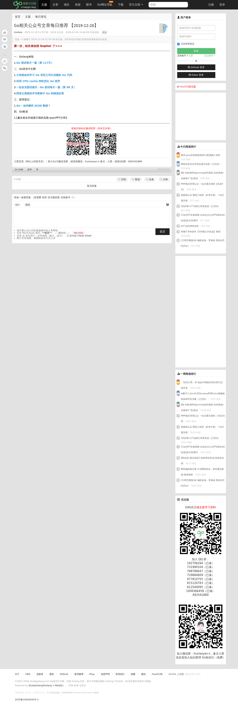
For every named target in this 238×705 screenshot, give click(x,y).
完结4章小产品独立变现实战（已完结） (200, 206)
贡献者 (39, 674)
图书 (89, 4)
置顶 (104, 32)
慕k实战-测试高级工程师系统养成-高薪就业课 (202, 461)
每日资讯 (40, 16)
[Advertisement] (203, 116)
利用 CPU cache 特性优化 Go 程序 (38, 81)
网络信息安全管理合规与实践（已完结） (201, 164)
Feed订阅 (157, 674)
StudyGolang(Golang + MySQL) (45, 685)
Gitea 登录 (196, 75)
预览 (27, 204)
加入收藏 (19, 169)
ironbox (18, 32)
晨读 (51, 674)
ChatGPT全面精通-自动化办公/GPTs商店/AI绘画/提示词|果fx (203, 218)
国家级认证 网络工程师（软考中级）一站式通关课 (202, 198)
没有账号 (65, 197)
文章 (55, 4)
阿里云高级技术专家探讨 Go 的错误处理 (40, 93)
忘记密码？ (209, 55)
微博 (30, 169)
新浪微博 (78, 674)
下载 (120, 4)
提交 (162, 231)
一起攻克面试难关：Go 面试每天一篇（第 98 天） (46, 87)
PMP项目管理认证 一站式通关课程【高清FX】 (202, 187)
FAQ (27, 674)
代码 (122, 179)
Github (64, 674)
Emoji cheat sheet (80, 235)
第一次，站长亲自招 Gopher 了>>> (38, 46)
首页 (17, 16)
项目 (66, 4)
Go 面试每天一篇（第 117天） (35, 62)
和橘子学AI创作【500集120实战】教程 (201, 231)
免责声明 (105, 674)
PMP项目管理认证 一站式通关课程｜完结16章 (203, 418)
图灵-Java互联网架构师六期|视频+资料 (200, 155)
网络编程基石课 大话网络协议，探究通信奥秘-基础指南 (202, 472)
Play (91, 674)
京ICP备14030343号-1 (27, 699)
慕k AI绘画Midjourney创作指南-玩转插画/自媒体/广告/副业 (202, 176)
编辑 (17, 204)
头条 (150, 179)
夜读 (136, 179)
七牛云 (82, 685)
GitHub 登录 (196, 67)
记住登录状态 (185, 44)
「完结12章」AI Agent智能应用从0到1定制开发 (202, 385)
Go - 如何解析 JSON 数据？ (33, 105)
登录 (222, 4)
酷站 (143, 674)
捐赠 (133, 674)
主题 (44, 4)
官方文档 (136, 4)
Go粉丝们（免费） (213, 657)
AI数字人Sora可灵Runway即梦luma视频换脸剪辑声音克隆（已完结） (203, 396)
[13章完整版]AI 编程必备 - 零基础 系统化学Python (203, 243)
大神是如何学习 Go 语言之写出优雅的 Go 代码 (44, 75)
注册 (211, 4)
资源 (78, 4)
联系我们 (120, 674)
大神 (164, 179)
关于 (17, 674)
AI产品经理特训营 (190, 226)
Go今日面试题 (188, 86)
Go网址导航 (105, 3)
